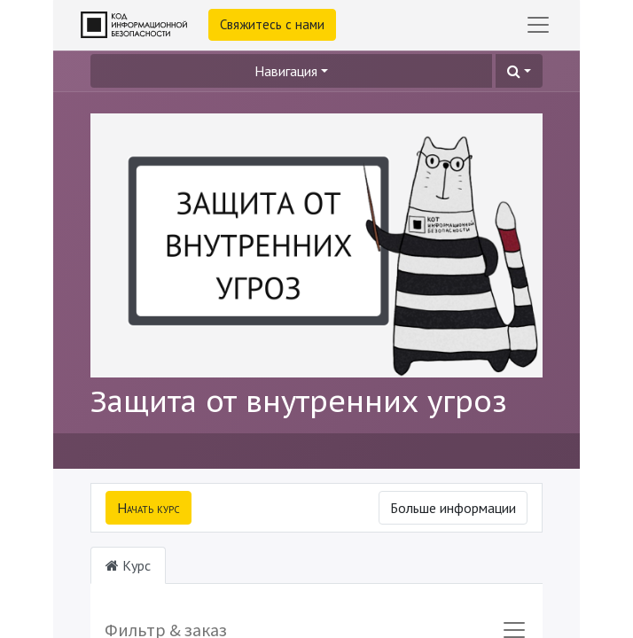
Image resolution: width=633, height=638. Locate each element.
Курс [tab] (128, 565)
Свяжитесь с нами (272, 24)
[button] (519, 71)
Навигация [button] (285, 71)
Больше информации (453, 508)
